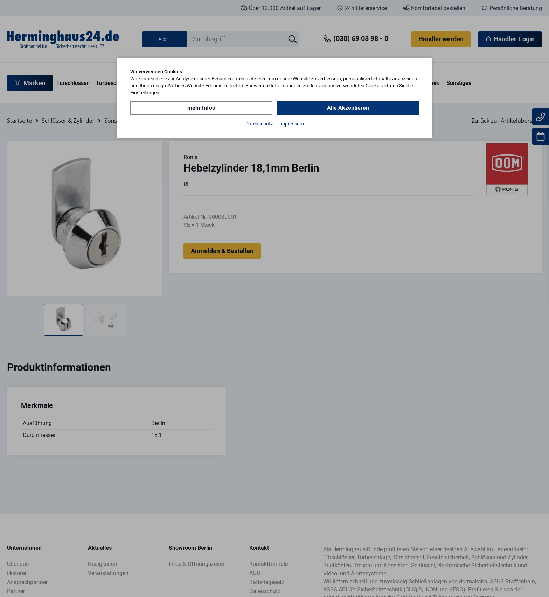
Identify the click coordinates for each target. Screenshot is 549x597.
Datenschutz (259, 124)
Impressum (291, 124)
